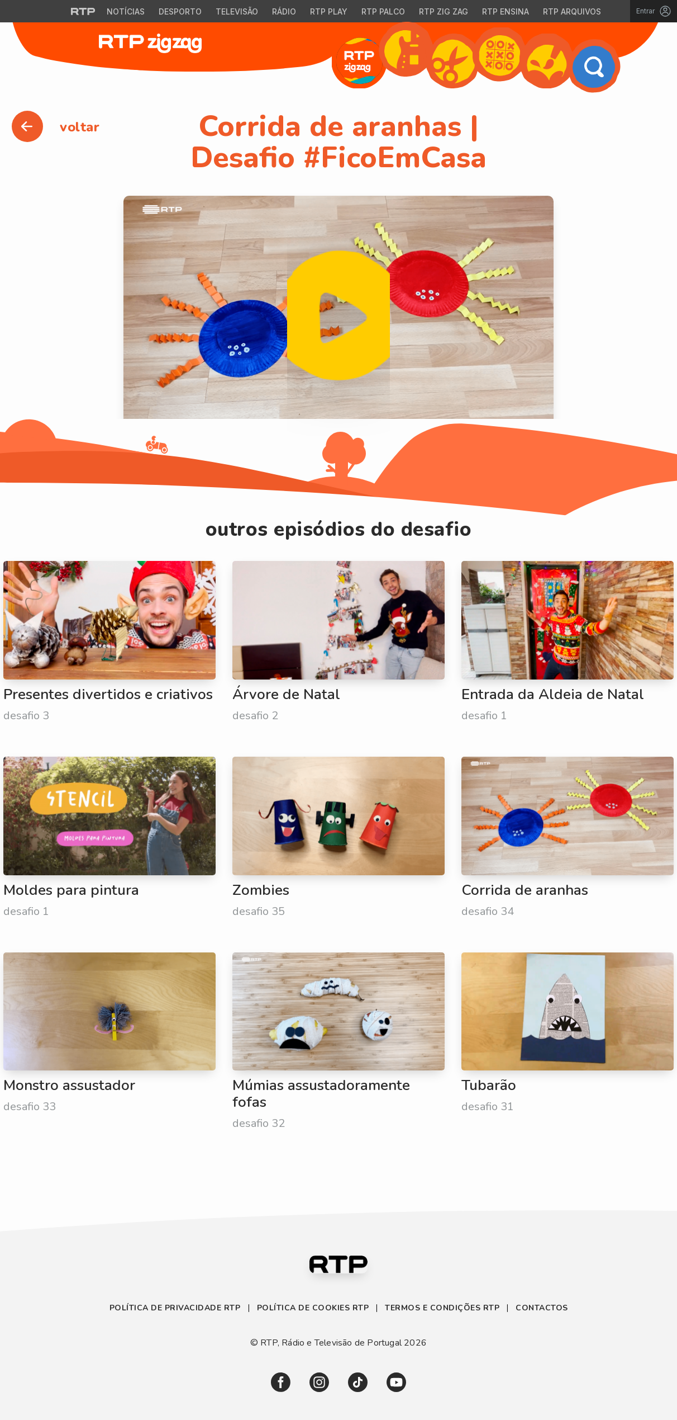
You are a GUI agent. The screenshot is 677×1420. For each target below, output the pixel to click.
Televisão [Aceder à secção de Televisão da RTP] (237, 11)
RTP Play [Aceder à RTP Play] (328, 11)
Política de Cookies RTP (313, 1308)
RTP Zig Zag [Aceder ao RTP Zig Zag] (443, 11)
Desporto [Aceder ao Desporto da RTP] (180, 11)
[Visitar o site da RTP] (83, 11)
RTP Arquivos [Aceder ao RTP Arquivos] (572, 11)
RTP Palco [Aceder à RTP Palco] (383, 11)
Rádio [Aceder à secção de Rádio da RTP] (284, 11)
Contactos (542, 1308)
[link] (280, 1382)
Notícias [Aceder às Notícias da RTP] (126, 11)
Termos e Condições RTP (442, 1308)
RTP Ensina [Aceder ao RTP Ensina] (505, 11)
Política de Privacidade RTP (176, 1308)
